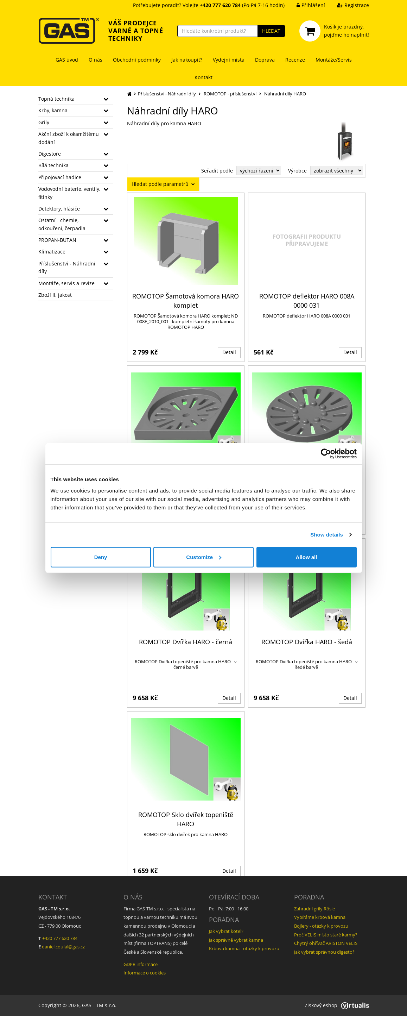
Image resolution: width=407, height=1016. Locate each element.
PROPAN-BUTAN (57, 240)
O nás (95, 59)
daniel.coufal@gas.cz (63, 946)
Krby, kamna (53, 110)
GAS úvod (67, 59)
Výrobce (297, 170)
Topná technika (56, 98)
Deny (100, 557)
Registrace (347, 5)
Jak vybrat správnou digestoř (324, 952)
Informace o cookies (144, 973)
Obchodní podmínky (137, 59)
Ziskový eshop (337, 1005)
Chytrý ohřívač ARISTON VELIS (325, 943)
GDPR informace (140, 964)
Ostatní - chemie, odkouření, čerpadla (61, 224)
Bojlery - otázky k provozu (321, 926)
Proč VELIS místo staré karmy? (325, 935)
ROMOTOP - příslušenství (230, 93)
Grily (43, 122)
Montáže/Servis (334, 59)
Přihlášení (305, 5)
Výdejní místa (228, 59)
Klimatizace (51, 251)
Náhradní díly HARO (285, 93)
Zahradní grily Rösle (314, 908)
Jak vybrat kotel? (226, 931)
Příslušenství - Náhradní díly (66, 267)
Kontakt (203, 77)
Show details (326, 535)
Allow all (306, 557)
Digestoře (49, 153)
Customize (203, 557)
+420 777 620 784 (59, 938)
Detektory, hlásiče (59, 208)
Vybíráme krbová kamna (319, 917)
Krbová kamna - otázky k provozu (244, 948)
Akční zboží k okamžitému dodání (68, 138)
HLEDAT (271, 30)
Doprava (265, 59)
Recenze (295, 59)
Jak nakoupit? (186, 59)
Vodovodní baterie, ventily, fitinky (69, 193)
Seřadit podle (217, 170)
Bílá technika (53, 165)
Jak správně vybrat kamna (236, 940)
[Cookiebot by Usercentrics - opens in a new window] (326, 454)
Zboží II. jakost (55, 294)
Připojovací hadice (59, 177)
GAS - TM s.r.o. (99, 1005)
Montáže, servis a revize (66, 283)
